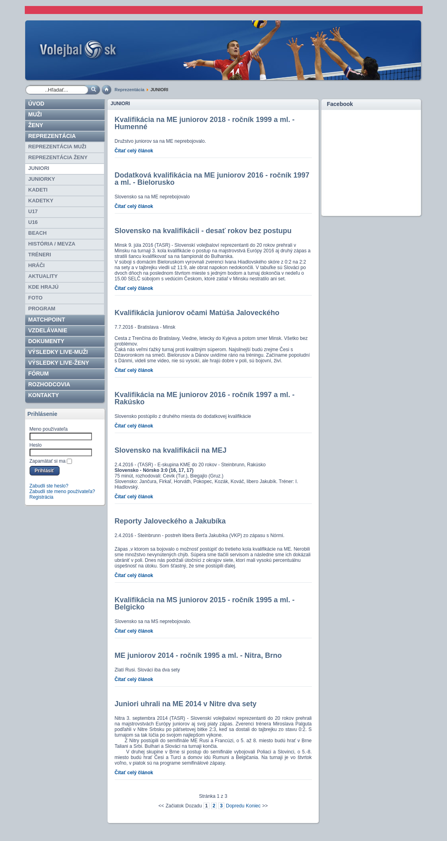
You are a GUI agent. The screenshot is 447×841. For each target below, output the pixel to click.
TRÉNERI (39, 255)
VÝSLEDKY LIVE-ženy (58, 363)
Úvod (36, 103)
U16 (33, 222)
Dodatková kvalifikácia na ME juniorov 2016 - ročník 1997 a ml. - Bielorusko (212, 178)
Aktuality (43, 276)
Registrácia (42, 497)
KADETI (38, 190)
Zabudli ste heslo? (49, 486)
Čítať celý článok (134, 151)
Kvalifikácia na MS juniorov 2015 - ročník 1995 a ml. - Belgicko (205, 603)
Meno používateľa (49, 429)
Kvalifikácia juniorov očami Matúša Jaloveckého (197, 313)
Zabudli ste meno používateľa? (62, 491)
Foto (35, 298)
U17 (33, 211)
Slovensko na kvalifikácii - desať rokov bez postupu (203, 231)
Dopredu (235, 806)
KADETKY (41, 201)
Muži (35, 114)
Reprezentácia (130, 89)
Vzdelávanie (48, 330)
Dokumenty (46, 341)
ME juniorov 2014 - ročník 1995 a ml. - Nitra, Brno (198, 655)
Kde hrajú (43, 287)
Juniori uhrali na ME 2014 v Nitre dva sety (186, 704)
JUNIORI (39, 168)
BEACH (37, 233)
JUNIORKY (41, 179)
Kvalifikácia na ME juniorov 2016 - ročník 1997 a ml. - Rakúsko (205, 398)
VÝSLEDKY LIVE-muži (58, 352)
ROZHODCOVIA (49, 384)
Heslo (36, 445)
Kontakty (43, 395)
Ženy (35, 125)
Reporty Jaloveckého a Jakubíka (170, 521)
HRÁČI (36, 265)
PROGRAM (42, 309)
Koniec (253, 806)
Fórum (38, 373)
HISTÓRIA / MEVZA (52, 244)
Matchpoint (46, 319)
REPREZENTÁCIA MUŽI (57, 147)
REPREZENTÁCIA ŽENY (58, 157)
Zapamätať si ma (48, 461)
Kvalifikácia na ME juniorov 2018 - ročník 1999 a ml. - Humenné (205, 123)
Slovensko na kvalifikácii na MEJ (171, 450)
